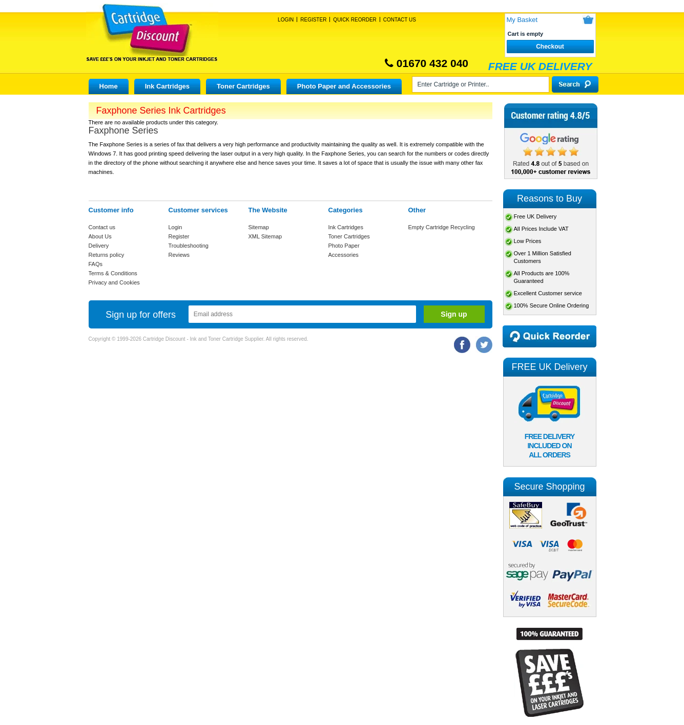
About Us (100, 236)
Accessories (343, 255)
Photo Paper (344, 246)
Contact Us (399, 20)
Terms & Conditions (113, 273)
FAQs (96, 264)
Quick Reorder (354, 20)
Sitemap (258, 227)
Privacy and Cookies (114, 282)
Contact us (102, 227)
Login (286, 20)
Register (313, 20)
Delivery (99, 246)
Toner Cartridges (243, 86)
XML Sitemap (265, 236)
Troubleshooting (189, 246)
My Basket (522, 20)
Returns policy (107, 255)
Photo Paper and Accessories (344, 86)
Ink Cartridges (167, 86)
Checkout (550, 46)
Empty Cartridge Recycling (441, 227)
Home (108, 86)
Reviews (179, 255)
